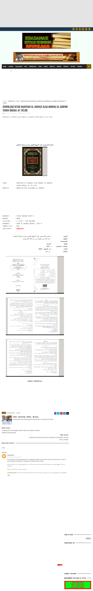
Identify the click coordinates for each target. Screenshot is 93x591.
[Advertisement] (46, 14)
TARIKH (79, 66)
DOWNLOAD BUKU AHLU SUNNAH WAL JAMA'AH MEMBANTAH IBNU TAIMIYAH (81, 227)
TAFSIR (73, 66)
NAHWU (59, 66)
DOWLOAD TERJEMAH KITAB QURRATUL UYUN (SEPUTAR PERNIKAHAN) (79, 212)
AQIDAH (11, 66)
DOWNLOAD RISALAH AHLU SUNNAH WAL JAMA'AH (81, 219)
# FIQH (18, 414)
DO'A (25, 66)
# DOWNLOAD (11, 414)
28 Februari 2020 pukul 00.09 (14, 451)
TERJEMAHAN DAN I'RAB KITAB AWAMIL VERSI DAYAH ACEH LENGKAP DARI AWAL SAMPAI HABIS (82, 204)
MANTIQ (52, 66)
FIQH (17, 101)
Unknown (10, 449)
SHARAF (65, 66)
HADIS (46, 66)
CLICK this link (11, 467)
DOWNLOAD (32, 66)
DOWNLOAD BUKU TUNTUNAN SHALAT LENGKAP (80, 196)
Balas (9, 470)
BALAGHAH (19, 66)
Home (4, 66)
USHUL (14, 71)
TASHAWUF (6, 71)
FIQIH (40, 66)
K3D (3, 588)
